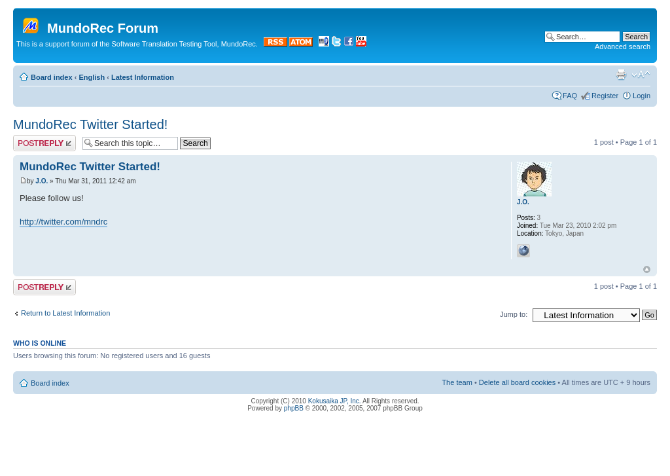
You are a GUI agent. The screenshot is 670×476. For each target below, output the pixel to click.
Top (646, 269)
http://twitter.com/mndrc (63, 222)
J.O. (41, 181)
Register (604, 96)
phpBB (294, 408)
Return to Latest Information (65, 313)
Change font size (640, 75)
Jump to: (513, 314)
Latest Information (142, 77)
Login (641, 96)
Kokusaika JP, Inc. (334, 401)
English (92, 77)
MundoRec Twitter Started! (90, 124)
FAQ (570, 96)
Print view (621, 75)
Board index (52, 77)
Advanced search (622, 46)
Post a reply (44, 143)
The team (457, 382)
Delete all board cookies (517, 382)
